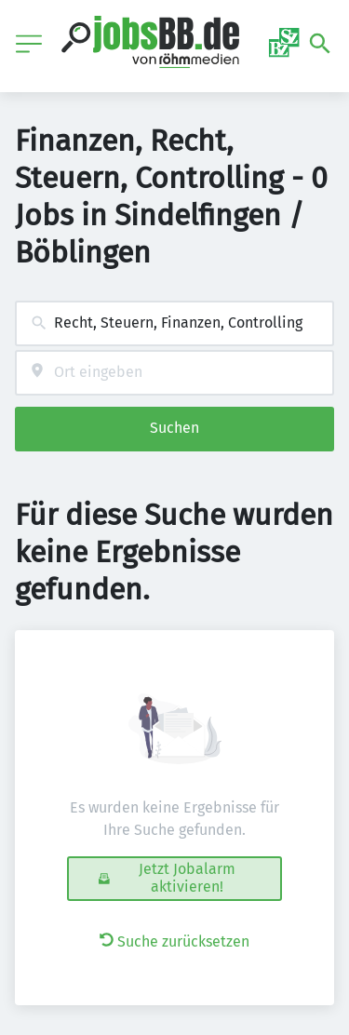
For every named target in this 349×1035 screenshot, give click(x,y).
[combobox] (174, 323)
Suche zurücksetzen (174, 941)
